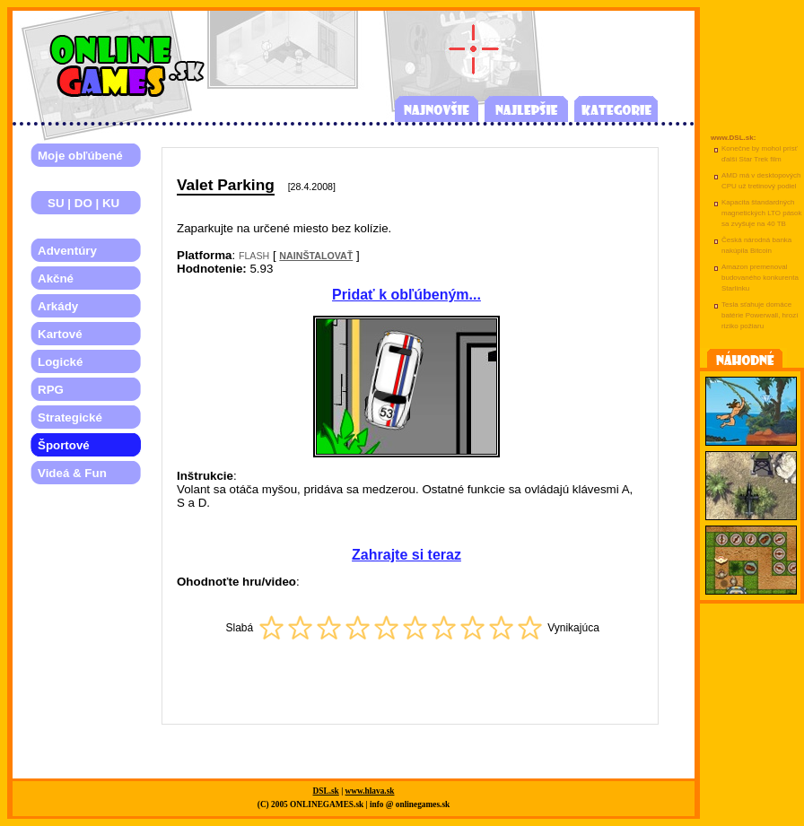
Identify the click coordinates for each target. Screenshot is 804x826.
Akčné (56, 278)
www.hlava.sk (370, 791)
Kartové (60, 334)
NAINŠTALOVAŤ (316, 255)
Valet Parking (226, 185)
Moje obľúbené (80, 155)
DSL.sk (326, 791)
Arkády (58, 306)
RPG (51, 389)
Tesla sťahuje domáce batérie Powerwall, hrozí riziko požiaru (759, 315)
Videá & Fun (72, 473)
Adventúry (67, 250)
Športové (64, 445)
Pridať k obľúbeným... (406, 294)
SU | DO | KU (78, 203)
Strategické (70, 417)
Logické (60, 362)
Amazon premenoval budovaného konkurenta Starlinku (760, 277)
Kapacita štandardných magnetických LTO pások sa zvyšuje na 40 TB (761, 213)
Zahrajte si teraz (406, 554)
